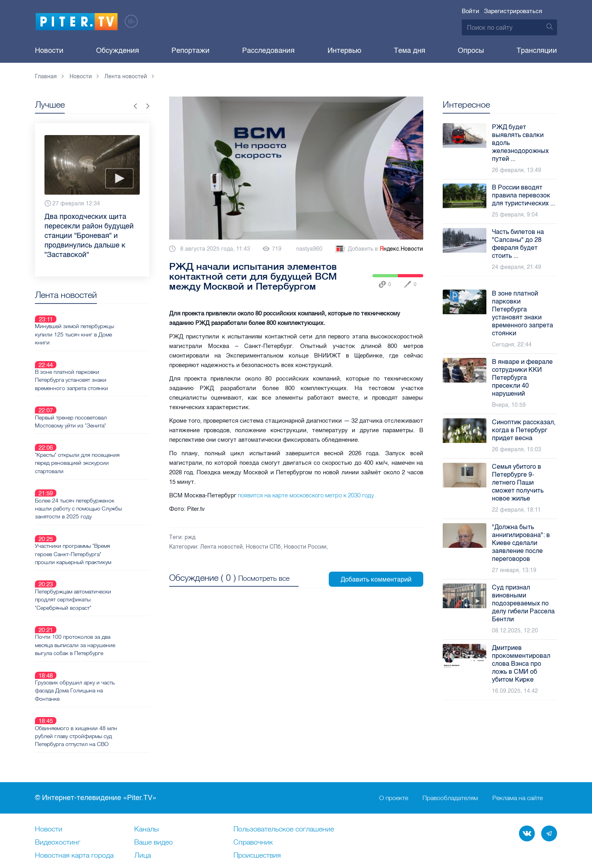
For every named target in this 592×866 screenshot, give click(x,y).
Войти (470, 11)
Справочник (253, 790)
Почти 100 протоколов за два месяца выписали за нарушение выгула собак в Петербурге (103, 570)
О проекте (393, 745)
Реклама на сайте (517, 745)
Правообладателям (450, 745)
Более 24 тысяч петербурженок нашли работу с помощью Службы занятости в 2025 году (103, 461)
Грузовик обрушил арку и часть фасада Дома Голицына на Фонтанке (103, 606)
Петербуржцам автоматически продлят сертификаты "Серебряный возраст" (101, 533)
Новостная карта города (74, 803)
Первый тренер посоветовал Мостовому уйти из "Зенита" (99, 393)
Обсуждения (117, 50)
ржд (190, 537)
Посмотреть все (263, 577)
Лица (142, 803)
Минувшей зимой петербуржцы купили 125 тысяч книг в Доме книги (102, 324)
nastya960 (309, 248)
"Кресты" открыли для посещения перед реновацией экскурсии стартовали (105, 425)
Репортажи (191, 50)
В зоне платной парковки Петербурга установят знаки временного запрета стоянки (99, 361)
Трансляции (537, 50)
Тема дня (409, 50)
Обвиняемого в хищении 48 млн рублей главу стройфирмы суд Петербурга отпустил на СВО (104, 642)
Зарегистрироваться (513, 11)
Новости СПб (263, 546)
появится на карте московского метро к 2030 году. (307, 495)
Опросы (471, 50)
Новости (49, 50)
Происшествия (257, 803)
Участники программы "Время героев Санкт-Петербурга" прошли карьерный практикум (101, 497)
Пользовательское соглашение (283, 777)
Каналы (146, 777)
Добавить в (378, 249)
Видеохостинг (57, 790)
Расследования (268, 50)
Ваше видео (153, 790)
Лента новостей (221, 546)
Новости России (305, 546)
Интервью (344, 50)
